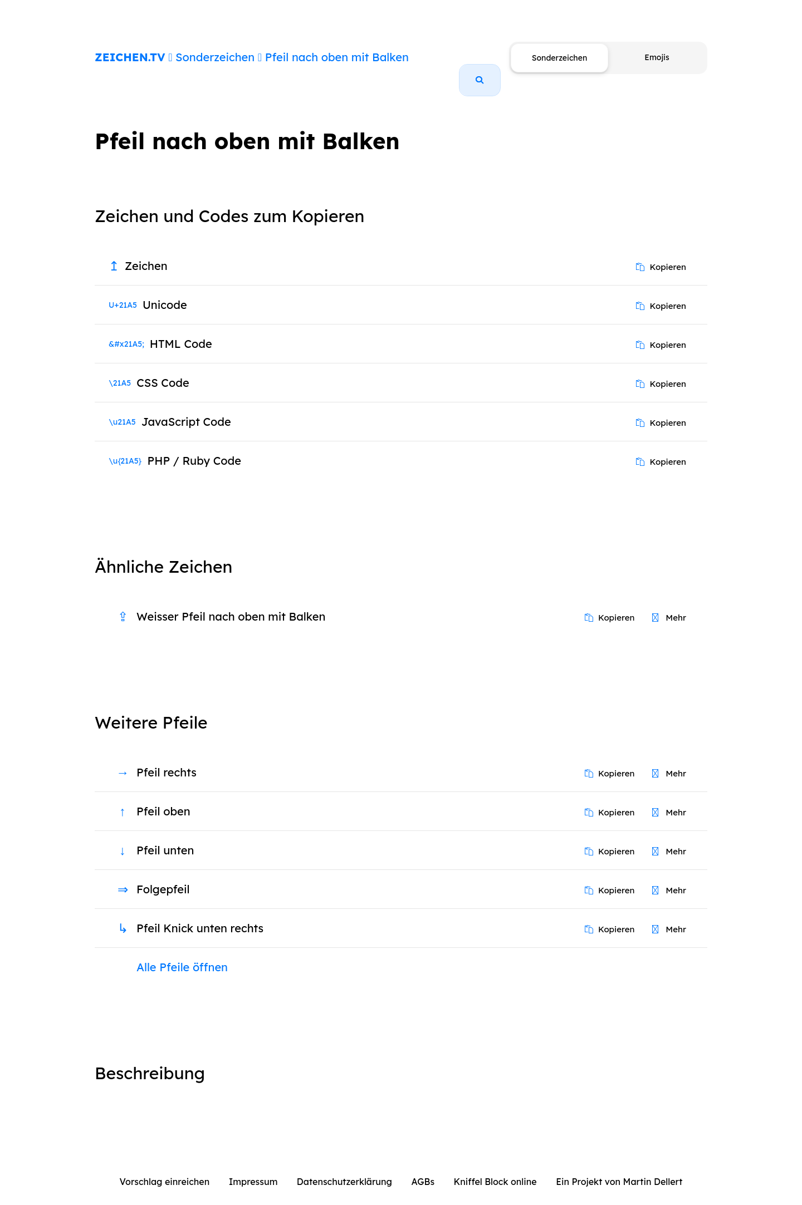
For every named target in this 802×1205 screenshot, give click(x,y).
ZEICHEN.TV (130, 57)
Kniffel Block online (495, 1168)
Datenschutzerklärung (344, 1168)
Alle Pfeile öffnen (182, 954)
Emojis (656, 57)
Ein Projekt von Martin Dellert (619, 1168)
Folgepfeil (163, 876)
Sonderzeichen (215, 57)
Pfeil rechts (166, 759)
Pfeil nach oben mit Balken (337, 57)
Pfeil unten (165, 837)
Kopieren (661, 254)
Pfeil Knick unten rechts (199, 915)
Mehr (669, 604)
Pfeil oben (163, 798)
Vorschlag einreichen (165, 1168)
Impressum (253, 1168)
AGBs (422, 1168)
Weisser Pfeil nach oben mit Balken (230, 604)
